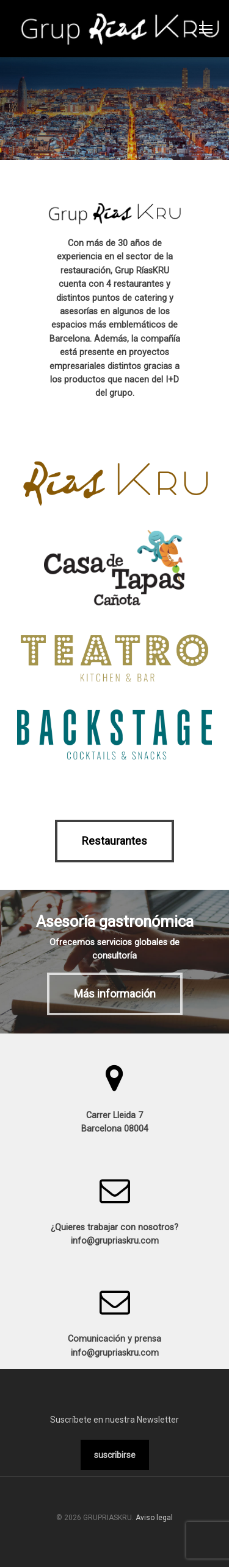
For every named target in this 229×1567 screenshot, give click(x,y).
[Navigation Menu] (206, 29)
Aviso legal (154, 1517)
